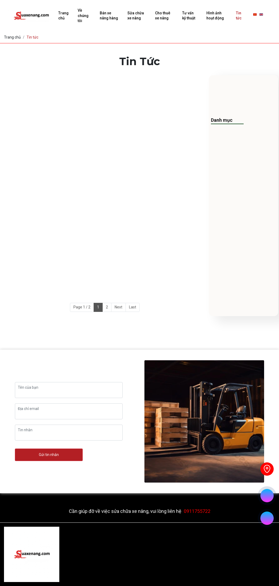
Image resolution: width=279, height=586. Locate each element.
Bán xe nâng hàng (109, 15)
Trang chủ (63, 15)
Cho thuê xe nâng (162, 15)
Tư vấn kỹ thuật (188, 15)
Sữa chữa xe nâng (135, 15)
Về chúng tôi (83, 15)
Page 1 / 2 (81, 307)
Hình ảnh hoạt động (215, 15)
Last (132, 307)
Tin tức (238, 15)
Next (118, 307)
